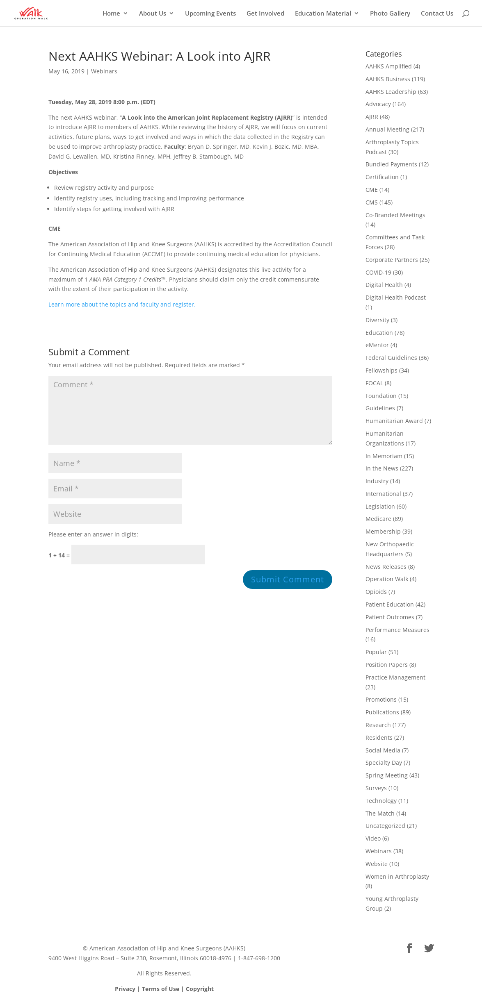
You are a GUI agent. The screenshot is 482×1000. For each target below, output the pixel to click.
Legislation (380, 506)
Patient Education (389, 604)
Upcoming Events (210, 13)
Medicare (378, 519)
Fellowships (381, 370)
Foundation (381, 396)
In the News (381, 468)
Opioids (376, 591)
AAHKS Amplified (388, 66)
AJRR (371, 116)
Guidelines (380, 408)
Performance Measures (397, 630)
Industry (376, 481)
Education (379, 332)
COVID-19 (378, 272)
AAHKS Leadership (390, 91)
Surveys (376, 788)
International (383, 494)
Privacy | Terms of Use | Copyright (164, 989)
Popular (376, 652)
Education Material (323, 13)
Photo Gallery (390, 13)
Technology (381, 801)
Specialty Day (383, 762)
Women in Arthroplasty (397, 876)
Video (373, 838)
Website (376, 864)
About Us (152, 13)
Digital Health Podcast (395, 297)
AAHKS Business (387, 79)
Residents (379, 737)
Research (378, 725)
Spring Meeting (386, 775)
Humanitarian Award (394, 421)
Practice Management (395, 677)
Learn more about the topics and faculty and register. (122, 304)
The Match (380, 813)
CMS (371, 202)
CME (371, 189)
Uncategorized (385, 826)
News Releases (386, 566)
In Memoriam (383, 456)
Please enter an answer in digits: (93, 534)
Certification (382, 177)
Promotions (381, 699)
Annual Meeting (387, 129)
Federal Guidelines (391, 357)
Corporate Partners (391, 260)
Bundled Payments (391, 164)
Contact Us (437, 13)
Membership (383, 531)
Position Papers (386, 664)
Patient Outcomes (389, 617)
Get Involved (265, 13)
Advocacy (378, 104)
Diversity (377, 320)
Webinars (104, 71)
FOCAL (374, 383)
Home (111, 13)
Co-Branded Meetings (395, 215)
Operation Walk (386, 579)
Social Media (382, 750)
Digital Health (384, 285)
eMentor (377, 345)
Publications (382, 712)
